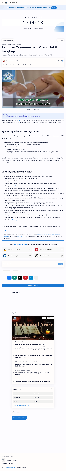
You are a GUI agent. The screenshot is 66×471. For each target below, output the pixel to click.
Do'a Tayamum (16, 220)
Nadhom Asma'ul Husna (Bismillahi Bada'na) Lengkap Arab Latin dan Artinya (34, 356)
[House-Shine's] (6, 2)
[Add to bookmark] (52, 318)
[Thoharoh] (15, 271)
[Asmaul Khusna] (43, 393)
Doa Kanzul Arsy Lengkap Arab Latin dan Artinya (30, 344)
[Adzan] (23, 393)
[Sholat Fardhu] (33, 361)
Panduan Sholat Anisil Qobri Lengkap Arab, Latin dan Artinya (32, 374)
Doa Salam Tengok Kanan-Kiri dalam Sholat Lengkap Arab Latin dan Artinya (33, 365)
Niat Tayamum (19, 186)
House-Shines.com (20, 244)
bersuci (21, 120)
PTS (26, 7)
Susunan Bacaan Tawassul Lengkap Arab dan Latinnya (32, 381)
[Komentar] (44, 318)
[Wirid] (23, 353)
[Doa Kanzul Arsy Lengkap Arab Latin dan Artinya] (33, 328)
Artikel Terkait (7, 264)
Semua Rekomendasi (19, 418)
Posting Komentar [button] (33, 285)
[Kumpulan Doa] (26, 342)
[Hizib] (23, 401)
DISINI (54, 7)
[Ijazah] (43, 401)
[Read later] (56, 60)
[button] (2, 2)
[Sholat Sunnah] (26, 370)
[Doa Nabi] (43, 397)
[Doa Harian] (23, 397)
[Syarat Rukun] (6, 271)
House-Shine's (13, 2)
